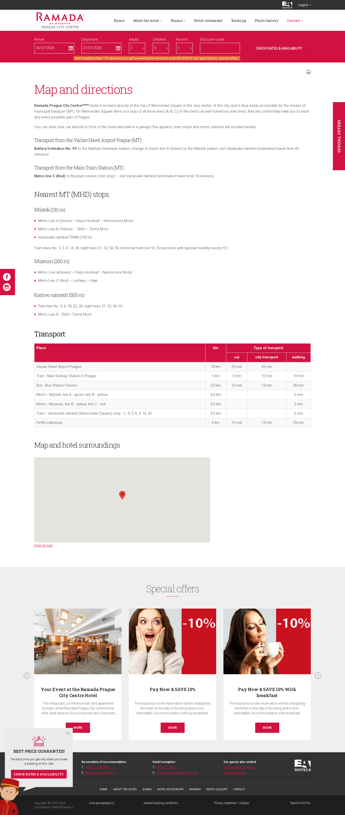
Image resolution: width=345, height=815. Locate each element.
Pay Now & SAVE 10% (172, 689)
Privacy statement (225, 803)
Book (172, 727)
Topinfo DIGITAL (300, 803)
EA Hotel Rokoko (234, 772)
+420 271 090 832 (97, 767)
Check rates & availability (39, 774)
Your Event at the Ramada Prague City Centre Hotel (78, 692)
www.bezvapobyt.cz (101, 803)
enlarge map (43, 545)
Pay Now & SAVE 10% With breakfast (267, 692)
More (78, 727)
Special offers (339, 136)
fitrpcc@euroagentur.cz (100, 772)
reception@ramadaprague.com (177, 772)
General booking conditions (160, 803)
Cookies (244, 803)
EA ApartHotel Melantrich (240, 767)
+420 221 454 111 (168, 767)
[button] (122, 495)
